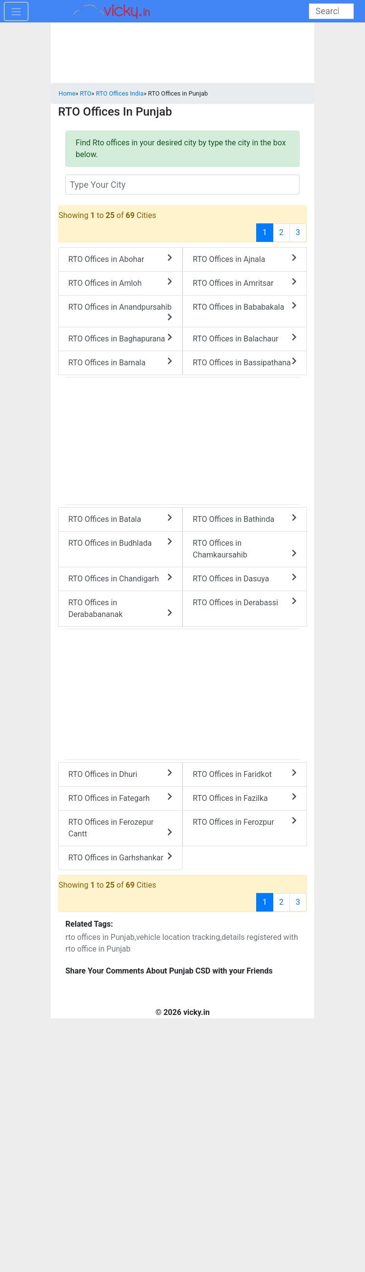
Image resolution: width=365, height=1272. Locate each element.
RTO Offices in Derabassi (245, 602)
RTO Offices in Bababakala (245, 306)
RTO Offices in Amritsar (245, 283)
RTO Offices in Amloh (120, 283)
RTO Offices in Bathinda (245, 519)
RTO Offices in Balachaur (245, 338)
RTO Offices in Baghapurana (120, 338)
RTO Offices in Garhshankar (120, 857)
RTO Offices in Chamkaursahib (245, 548)
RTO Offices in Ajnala (245, 259)
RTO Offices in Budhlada (120, 542)
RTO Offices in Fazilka (245, 798)
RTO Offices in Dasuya (245, 578)
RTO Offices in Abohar (120, 259)
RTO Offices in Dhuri (120, 774)
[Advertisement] (182, 693)
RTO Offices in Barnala (120, 362)
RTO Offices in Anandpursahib (120, 311)
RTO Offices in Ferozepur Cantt (120, 827)
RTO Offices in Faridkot (245, 774)
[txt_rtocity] (182, 185)
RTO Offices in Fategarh (120, 798)
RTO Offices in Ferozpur (245, 821)
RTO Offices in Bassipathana (245, 362)
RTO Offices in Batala (120, 519)
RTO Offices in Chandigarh (120, 578)
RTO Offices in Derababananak (120, 608)
